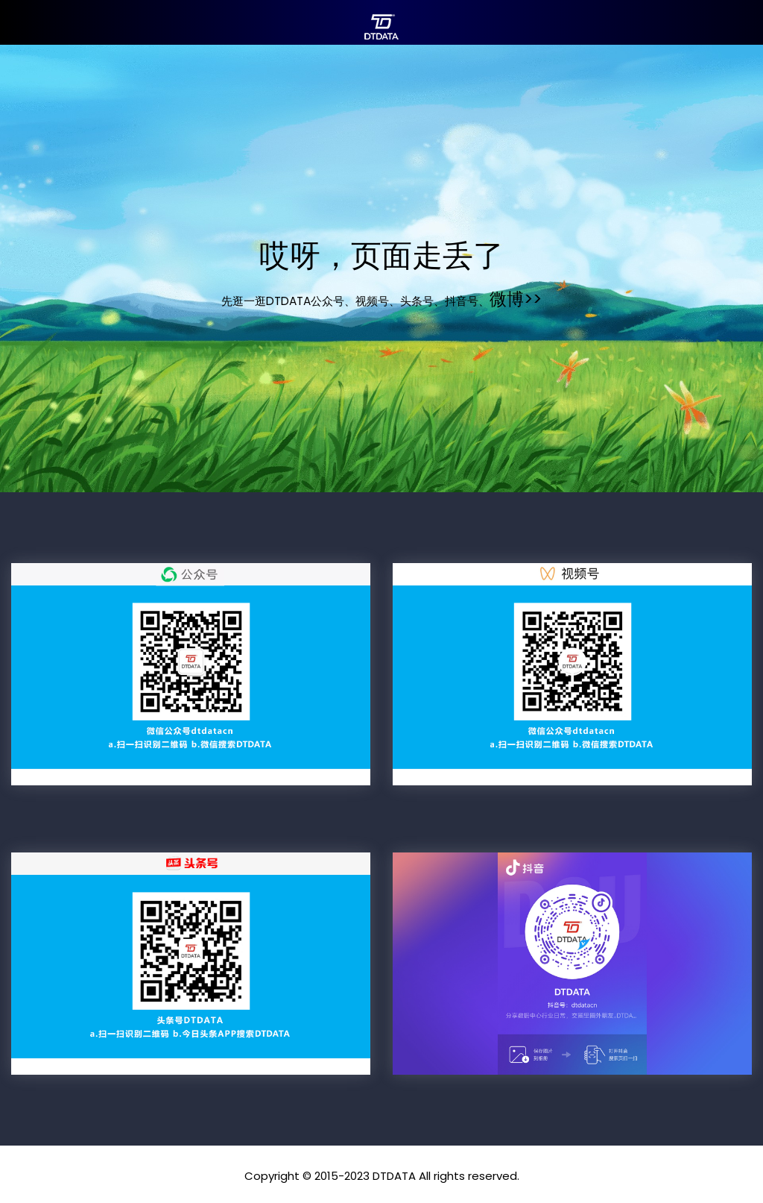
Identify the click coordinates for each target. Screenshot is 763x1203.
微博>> (516, 299)
